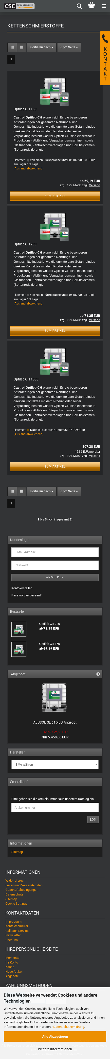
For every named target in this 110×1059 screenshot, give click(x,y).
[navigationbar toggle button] (104, 6)
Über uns (11, 940)
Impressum (13, 921)
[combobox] (41, 47)
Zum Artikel (55, 196)
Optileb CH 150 (25, 109)
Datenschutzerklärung (68, 1027)
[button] (12, 47)
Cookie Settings (16, 903)
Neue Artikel (13, 971)
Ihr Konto (11, 962)
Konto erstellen (21, 588)
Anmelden (55, 577)
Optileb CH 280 (25, 244)
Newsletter (13, 935)
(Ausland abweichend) (28, 168)
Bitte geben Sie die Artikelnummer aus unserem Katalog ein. (52, 799)
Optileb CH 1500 (26, 379)
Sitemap (17, 852)
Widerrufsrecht (15, 880)
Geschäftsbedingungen (21, 890)
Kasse (9, 967)
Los (93, 819)
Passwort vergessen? (26, 595)
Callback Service (17, 931)
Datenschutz (14, 894)
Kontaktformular (16, 926)
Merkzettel (12, 958)
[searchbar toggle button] (79, 6)
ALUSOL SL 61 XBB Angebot (55, 722)
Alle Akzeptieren (55, 1036)
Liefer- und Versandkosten (23, 885)
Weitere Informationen (55, 1049)
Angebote (12, 976)
